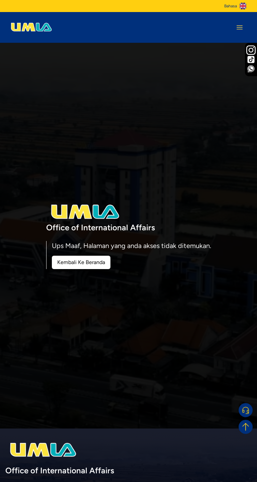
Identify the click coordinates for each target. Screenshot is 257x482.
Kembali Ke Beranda (81, 262)
